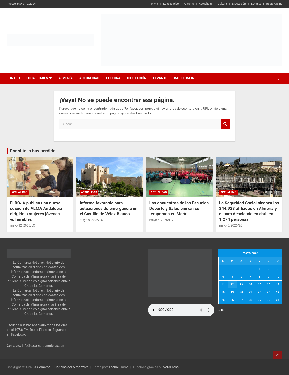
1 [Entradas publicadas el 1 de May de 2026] (259, 268)
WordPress (170, 367)
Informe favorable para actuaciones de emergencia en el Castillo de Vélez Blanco (108, 208)
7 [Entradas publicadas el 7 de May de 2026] (250, 276)
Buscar (225, 124)
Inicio (154, 3)
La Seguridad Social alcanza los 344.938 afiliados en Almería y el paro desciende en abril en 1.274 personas (249, 211)
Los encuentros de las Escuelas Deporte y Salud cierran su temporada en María (179, 208)
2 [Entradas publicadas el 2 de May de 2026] (268, 268)
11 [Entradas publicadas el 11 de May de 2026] (223, 284)
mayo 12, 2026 (20, 225)
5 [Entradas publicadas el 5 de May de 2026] (232, 276)
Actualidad (206, 3)
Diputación (239, 3)
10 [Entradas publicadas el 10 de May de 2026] (277, 276)
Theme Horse (118, 367)
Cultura (222, 3)
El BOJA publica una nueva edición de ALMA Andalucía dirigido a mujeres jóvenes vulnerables (36, 211)
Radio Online (274, 3)
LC (33, 225)
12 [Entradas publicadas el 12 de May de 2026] (232, 284)
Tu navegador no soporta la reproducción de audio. (181, 310)
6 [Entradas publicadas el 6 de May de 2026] (241, 276)
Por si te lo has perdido (32, 151)
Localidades (171, 3)
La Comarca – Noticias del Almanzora (60, 367)
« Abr (221, 310)
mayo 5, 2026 (158, 220)
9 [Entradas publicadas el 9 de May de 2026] (268, 276)
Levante (256, 3)
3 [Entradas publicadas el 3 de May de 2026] (277, 268)
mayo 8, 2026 (89, 220)
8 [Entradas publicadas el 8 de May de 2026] (259, 276)
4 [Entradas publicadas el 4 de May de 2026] (223, 276)
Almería (189, 3)
